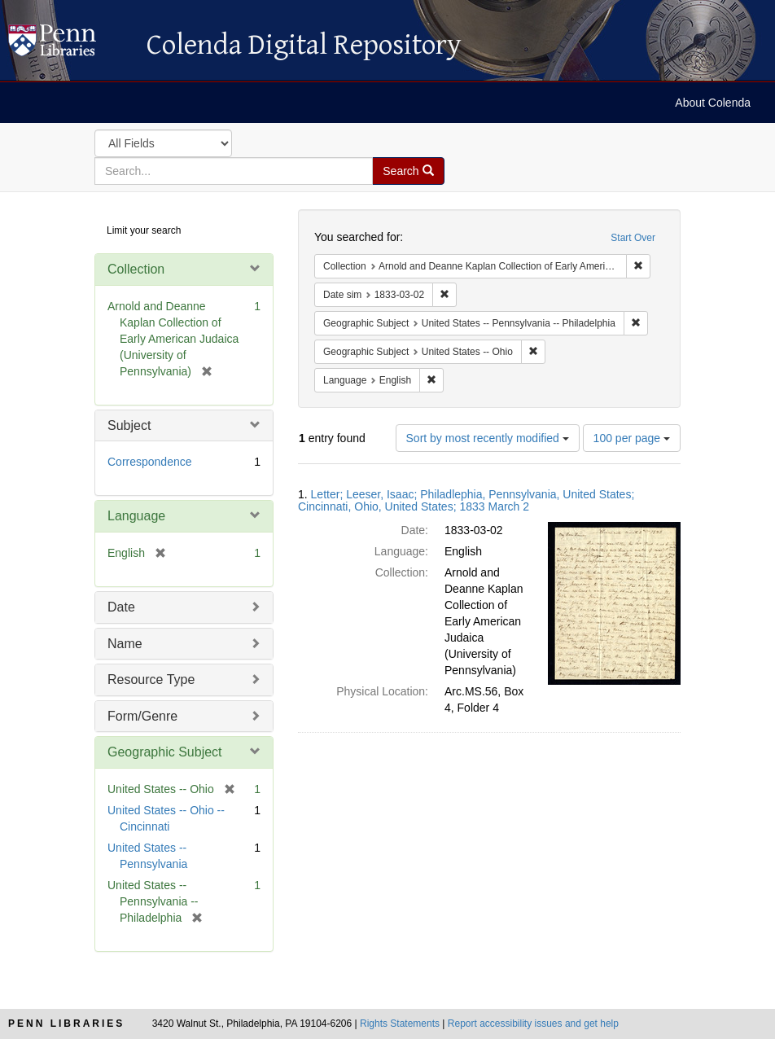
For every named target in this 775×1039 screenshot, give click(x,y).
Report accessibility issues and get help (533, 1023)
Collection (135, 269)
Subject (129, 425)
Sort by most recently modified (487, 438)
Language (136, 516)
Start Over (633, 237)
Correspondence (149, 461)
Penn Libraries (66, 1023)
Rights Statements (400, 1023)
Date (121, 607)
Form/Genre (142, 716)
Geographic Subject (164, 752)
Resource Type (151, 679)
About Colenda (713, 102)
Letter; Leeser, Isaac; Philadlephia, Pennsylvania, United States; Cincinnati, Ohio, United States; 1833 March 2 (466, 500)
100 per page (631, 438)
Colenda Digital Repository (69, 44)
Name (124, 644)
